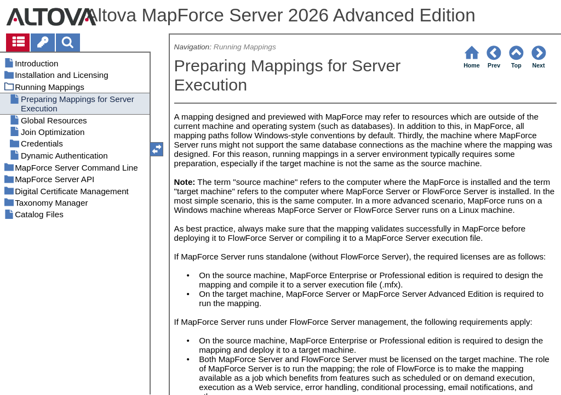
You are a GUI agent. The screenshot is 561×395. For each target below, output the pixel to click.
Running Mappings (245, 47)
